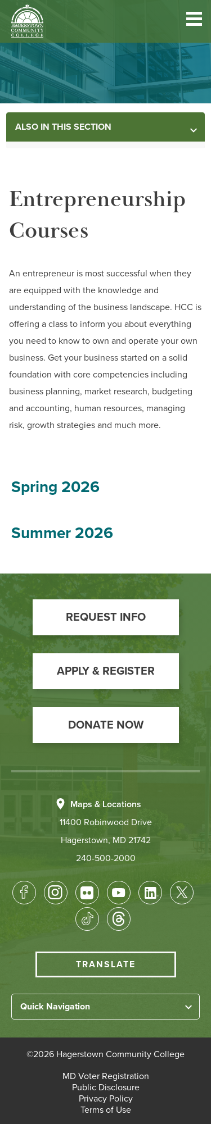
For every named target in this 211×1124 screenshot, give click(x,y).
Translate (106, 964)
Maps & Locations (105, 804)
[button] (194, 21)
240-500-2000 (106, 858)
